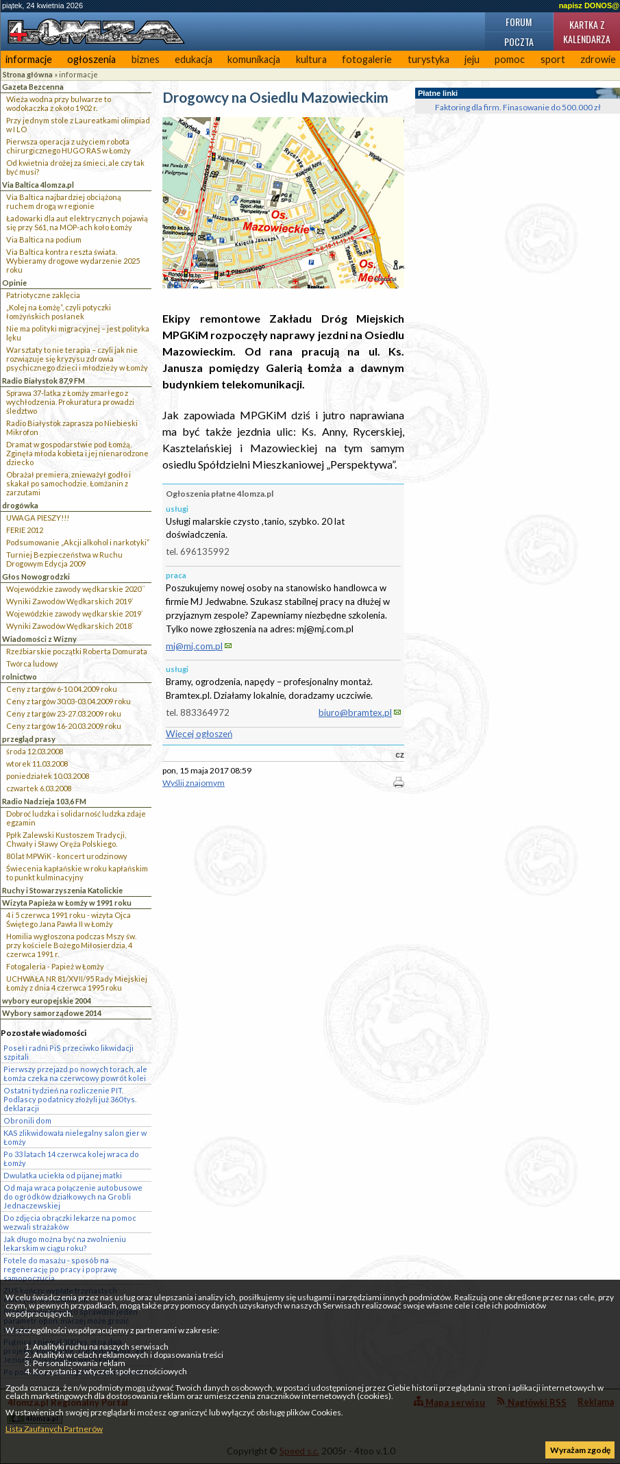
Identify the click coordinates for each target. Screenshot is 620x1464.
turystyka (428, 59)
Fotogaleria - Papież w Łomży (55, 966)
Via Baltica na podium (44, 239)
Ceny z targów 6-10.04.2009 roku (61, 688)
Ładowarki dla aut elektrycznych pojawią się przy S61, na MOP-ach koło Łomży (77, 223)
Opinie (14, 282)
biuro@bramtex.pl (355, 712)
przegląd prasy (28, 738)
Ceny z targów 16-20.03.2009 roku (63, 725)
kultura (311, 59)
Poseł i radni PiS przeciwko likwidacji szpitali (68, 1052)
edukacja (193, 59)
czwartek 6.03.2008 (38, 788)
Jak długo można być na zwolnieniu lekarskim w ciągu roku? (64, 1243)
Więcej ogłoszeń (199, 733)
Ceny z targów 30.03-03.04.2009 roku (68, 701)
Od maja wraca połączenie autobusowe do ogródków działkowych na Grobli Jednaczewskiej (72, 1196)
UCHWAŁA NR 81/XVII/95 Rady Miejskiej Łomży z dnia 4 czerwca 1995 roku (76, 983)
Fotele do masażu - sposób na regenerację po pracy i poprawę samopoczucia (60, 1269)
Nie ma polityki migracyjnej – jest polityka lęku (77, 333)
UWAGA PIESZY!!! (37, 517)
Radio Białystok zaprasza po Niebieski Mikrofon (72, 427)
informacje (28, 59)
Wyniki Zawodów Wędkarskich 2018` (70, 625)
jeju (472, 59)
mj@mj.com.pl (194, 646)
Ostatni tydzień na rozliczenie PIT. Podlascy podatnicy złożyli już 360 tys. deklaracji (69, 1099)
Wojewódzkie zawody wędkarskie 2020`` (75, 588)
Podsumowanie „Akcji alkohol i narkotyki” (77, 542)
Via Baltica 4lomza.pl (38, 184)
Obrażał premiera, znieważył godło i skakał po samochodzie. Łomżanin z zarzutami (68, 483)
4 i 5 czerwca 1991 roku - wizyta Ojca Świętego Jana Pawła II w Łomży (68, 919)
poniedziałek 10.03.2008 (47, 775)
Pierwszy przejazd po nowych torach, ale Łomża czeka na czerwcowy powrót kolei (75, 1073)
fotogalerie (367, 59)
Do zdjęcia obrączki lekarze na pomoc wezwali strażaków (69, 1222)
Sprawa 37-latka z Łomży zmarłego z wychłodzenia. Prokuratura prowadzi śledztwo (70, 401)
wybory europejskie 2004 (46, 1000)
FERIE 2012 (24, 529)
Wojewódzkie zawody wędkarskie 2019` (74, 613)
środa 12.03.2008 (34, 751)
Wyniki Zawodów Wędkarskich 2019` (70, 601)
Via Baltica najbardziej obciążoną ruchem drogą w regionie (63, 201)
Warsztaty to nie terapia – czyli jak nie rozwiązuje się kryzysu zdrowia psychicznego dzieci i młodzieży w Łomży (77, 358)
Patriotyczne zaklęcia (43, 294)
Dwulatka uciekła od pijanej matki (62, 1175)
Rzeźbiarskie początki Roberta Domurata (76, 651)
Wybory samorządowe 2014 (51, 1012)
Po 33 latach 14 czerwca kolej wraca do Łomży (71, 1158)
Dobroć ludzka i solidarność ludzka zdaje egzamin (76, 818)
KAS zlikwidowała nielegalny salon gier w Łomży (75, 1137)
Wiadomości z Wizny (39, 638)
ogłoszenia (91, 59)
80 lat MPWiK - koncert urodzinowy (66, 856)
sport (553, 59)
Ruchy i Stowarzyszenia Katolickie (62, 890)
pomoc (510, 59)
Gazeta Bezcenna (33, 86)
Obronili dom (27, 1120)
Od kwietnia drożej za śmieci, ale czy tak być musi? (75, 167)
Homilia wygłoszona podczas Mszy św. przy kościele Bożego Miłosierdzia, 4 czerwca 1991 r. (71, 945)
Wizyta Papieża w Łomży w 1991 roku (67, 902)
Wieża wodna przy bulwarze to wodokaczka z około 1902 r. (58, 103)
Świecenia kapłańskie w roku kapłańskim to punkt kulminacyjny (77, 873)
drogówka (20, 505)
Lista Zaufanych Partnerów (54, 1429)
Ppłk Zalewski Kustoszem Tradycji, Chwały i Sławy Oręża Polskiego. (66, 839)
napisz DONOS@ (589, 5)
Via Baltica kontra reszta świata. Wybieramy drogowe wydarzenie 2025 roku (73, 260)
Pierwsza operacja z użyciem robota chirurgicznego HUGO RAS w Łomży (68, 146)
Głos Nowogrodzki (36, 576)
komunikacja (253, 59)
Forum (519, 21)
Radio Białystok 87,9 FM (43, 380)
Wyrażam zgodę (580, 1450)
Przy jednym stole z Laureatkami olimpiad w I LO (78, 125)
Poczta (519, 41)
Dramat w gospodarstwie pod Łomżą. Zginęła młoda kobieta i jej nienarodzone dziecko (77, 453)
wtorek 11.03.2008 (37, 763)
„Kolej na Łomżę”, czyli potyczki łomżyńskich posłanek (58, 312)
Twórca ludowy (32, 663)
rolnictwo (19, 676)
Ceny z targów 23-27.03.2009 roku (63, 713)
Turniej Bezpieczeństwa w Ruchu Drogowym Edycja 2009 (64, 559)
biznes (146, 59)
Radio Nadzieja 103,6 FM (44, 801)
